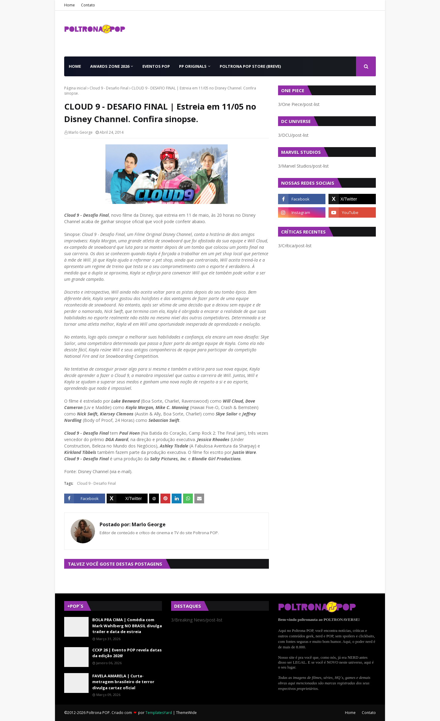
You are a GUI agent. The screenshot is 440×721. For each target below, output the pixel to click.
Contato (88, 5)
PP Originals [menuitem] (193, 66)
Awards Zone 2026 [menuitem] (109, 66)
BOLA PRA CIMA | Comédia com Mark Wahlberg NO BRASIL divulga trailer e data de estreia (127, 625)
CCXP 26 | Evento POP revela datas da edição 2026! (127, 653)
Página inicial (75, 88)
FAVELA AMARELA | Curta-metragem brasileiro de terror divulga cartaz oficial (123, 681)
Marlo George (80, 132)
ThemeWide (186, 712)
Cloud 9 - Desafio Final (109, 88)
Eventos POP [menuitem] (156, 66)
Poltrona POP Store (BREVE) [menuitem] (250, 66)
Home (69, 5)
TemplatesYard (158, 712)
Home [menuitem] (75, 66)
